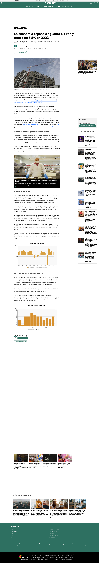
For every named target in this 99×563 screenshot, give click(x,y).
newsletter (13, 535)
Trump (54, 0)
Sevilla (40, 0)
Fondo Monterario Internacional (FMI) (31, 124)
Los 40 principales (41, 555)
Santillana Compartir (54, 555)
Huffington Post (37, 557)
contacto (13, 533)
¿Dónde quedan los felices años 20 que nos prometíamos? (49, 465)
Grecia (51, 0)
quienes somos (14, 531)
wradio (47, 557)
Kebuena (70, 557)
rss (11, 537)
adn (67, 555)
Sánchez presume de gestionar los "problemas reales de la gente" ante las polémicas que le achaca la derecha (21, 466)
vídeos (45, 6)
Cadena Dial (57, 557)
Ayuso (22, 0)
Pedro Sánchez (45, 0)
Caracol (72, 555)
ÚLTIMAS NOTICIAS (69, 6)
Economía (20, 28)
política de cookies (53, 531)
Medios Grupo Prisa (23, 559)
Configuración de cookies (54, 529)
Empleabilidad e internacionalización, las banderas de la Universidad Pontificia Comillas (87, 73)
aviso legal (51, 533)
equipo (12, 529)
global (32, 6)
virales (37, 6)
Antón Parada (22, 46)
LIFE (41, 6)
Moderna (40, 559)
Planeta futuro (66, 557)
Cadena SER (59, 555)
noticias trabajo (60, 6)
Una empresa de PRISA (23, 556)
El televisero (51, 6)
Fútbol (58, 0)
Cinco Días (52, 557)
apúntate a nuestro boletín (87, 125)
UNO (43, 557)
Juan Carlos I (33, 0)
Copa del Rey (26, 0)
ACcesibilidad (52, 537)
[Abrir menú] (1, 3)
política (28, 6)
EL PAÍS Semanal (61, 557)
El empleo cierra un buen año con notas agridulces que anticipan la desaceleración (64, 465)
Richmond (34, 559)
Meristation (69, 559)
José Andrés (67, 0)
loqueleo (63, 559)
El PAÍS (35, 555)
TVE (37, 0)
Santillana (47, 555)
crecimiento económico (21, 341)
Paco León (62, 0)
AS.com (63, 555)
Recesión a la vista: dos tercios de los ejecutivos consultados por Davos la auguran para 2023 (35, 465)
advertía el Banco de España (48, 126)
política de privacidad (53, 535)
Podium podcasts (46, 559)
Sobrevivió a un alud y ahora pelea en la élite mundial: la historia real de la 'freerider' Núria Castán (90, 193)
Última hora (91, 3)
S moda (57, 559)
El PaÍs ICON (52, 559)
